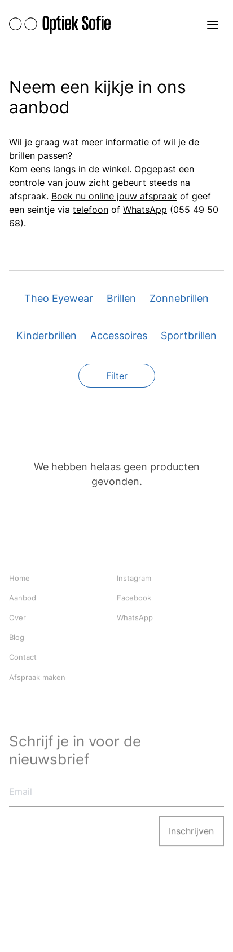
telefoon (90, 209)
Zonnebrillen (179, 298)
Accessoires (118, 335)
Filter (117, 375)
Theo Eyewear (58, 298)
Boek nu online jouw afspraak (114, 196)
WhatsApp (145, 209)
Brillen (121, 298)
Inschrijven (191, 831)
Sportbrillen (189, 335)
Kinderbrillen (46, 335)
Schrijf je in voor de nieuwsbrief (75, 750)
